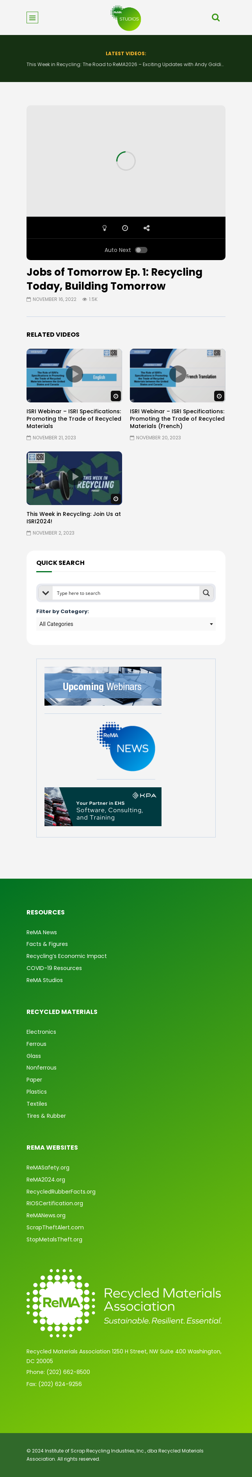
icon (74, 374)
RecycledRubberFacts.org (61, 1192)
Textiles (37, 1104)
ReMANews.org (46, 1215)
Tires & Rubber (46, 1116)
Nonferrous (42, 1067)
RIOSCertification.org (55, 1203)
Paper (34, 1080)
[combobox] (126, 624)
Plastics (37, 1092)
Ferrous (36, 1044)
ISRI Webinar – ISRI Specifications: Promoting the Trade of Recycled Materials (74, 418)
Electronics (41, 1032)
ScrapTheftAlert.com (55, 1227)
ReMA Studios (45, 980)
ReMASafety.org (48, 1167)
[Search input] (126, 593)
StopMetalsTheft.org (54, 1239)
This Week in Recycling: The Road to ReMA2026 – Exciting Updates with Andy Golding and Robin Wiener (126, 64)
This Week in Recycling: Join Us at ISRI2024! (74, 517)
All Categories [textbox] (56, 624)
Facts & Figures (47, 944)
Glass (34, 1056)
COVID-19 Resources (54, 968)
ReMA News (42, 932)
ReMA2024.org (46, 1179)
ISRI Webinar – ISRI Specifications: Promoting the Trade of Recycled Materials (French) (177, 418)
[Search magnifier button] (206, 593)
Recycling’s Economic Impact (67, 956)
